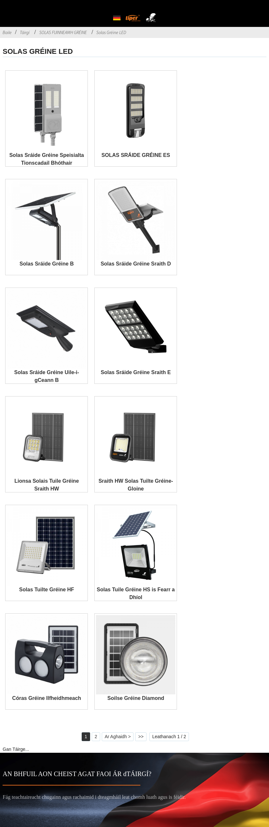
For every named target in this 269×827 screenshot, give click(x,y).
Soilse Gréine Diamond (135, 698)
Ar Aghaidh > (118, 736)
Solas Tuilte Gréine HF (46, 589)
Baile (7, 32)
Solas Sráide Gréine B (46, 263)
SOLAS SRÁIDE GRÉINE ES (135, 155)
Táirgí (24, 32)
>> (140, 736)
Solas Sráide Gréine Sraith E (136, 372)
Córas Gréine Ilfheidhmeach (46, 698)
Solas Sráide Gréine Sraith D (135, 263)
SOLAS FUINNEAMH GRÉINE (63, 32)
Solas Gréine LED (111, 32)
